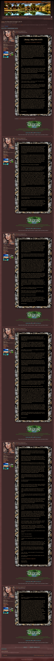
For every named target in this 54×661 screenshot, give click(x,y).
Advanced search (47, 2)
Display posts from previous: (21, 647)
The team (35, 655)
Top (51, 135)
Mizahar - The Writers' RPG (12, 17)
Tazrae (17, 32)
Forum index (6, 17)
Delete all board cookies (40, 655)
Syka (28, 17)
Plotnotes (4, 50)
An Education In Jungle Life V (31, 558)
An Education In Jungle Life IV (13, 21)
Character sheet (5, 48)
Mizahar (18, 17)
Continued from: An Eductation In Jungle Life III (33, 42)
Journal (4, 49)
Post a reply (4, 28)
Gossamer (6, 26)
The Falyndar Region (23, 17)
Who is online (4, 651)
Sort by (30, 647)
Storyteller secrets (6, 346)
